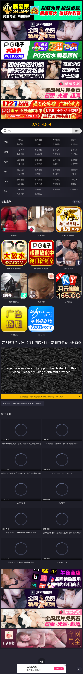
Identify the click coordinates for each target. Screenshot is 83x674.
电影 (6, 161)
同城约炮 (20, 189)
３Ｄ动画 (74, 150)
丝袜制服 (38, 154)
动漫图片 (74, 169)
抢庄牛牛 (74, 144)
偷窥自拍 (20, 169)
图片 (6, 171)
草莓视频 (56, 189)
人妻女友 (56, 179)
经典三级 (38, 164)
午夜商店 (38, 189)
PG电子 (21, 140)
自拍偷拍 (38, 150)
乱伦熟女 (56, 164)
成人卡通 (56, 160)
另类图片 (74, 174)
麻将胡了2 (20, 144)
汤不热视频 (74, 189)
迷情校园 (20, 184)
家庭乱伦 (38, 179)
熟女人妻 (20, 154)
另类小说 (38, 184)
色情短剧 (38, 194)
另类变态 (74, 164)
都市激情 (20, 179)
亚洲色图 (38, 169)
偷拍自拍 (38, 160)
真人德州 (38, 140)
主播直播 (56, 154)
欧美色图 (56, 169)
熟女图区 (56, 174)
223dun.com (41, 124)
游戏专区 (74, 140)
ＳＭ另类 (74, 154)
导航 (6, 191)
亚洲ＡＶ (20, 150)
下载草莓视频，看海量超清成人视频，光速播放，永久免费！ (49, 396)
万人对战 (56, 140)
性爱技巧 (74, 184)
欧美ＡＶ (56, 150)
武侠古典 (74, 179)
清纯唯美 (38, 174)
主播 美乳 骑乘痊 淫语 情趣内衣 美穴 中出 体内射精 (22, 403)
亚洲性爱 (20, 160)
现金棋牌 (56, 144)
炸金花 (38, 144)
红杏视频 (20, 194)
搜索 (77, 131)
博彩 (6, 141)
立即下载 (58, 668)
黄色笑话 (56, 184)
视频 (6, 151)
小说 (6, 181)
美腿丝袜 (20, 174)
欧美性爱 (74, 160)
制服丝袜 (20, 164)
